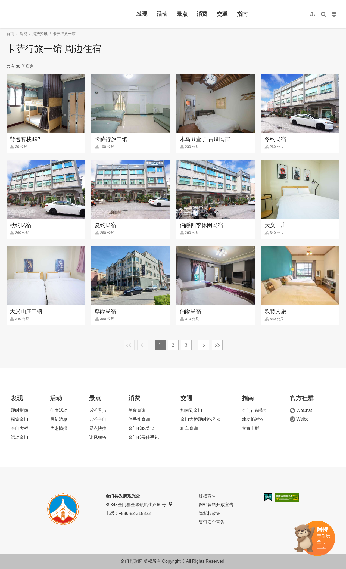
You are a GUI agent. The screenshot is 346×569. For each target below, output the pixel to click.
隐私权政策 (209, 513)
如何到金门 (191, 410)
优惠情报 (58, 428)
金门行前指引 (255, 410)
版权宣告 (207, 496)
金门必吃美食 (141, 428)
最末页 (217, 345)
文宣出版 (250, 428)
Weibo (299, 419)
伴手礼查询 (139, 419)
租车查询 (189, 428)
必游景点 (98, 410)
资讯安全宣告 (212, 522)
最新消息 (58, 419)
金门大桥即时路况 (200, 419)
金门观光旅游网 (42, 14)
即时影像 (19, 410)
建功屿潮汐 (253, 419)
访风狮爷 (98, 437)
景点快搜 (98, 428)
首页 (10, 34)
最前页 (129, 345)
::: (8, 3)
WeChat (301, 410)
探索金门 (19, 419)
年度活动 (58, 410)
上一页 (142, 345)
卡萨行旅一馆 (64, 34)
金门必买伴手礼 (143, 437)
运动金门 (19, 437)
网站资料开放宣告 (216, 504)
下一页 (203, 345)
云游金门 (98, 419)
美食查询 (137, 410)
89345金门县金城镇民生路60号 (138, 504)
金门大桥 (19, 428)
